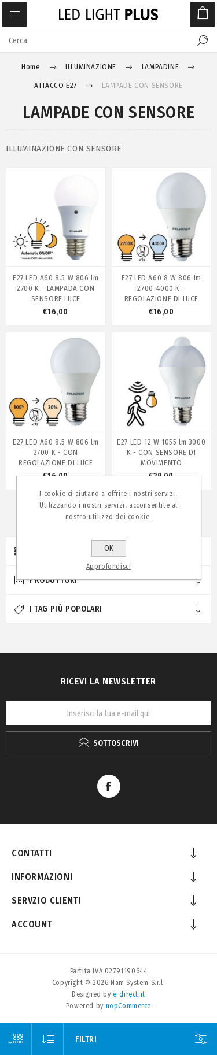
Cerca (202, 40)
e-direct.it (129, 994)
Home (30, 66)
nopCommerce (129, 1006)
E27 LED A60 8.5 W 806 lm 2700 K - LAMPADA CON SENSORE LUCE (55, 288)
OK (108, 548)
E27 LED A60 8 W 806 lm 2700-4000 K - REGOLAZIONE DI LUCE (161, 288)
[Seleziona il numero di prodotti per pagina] (16, 1039)
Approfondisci (108, 566)
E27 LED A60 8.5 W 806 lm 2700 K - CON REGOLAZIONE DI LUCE (55, 452)
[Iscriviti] (108, 713)
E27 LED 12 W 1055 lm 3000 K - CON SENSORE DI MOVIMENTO (161, 452)
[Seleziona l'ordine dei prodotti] (48, 1039)
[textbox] (97, 40)
